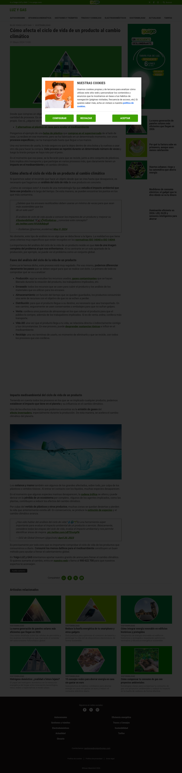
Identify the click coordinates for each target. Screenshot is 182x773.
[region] (91, 101)
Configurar (59, 118)
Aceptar (125, 118)
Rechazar (86, 118)
